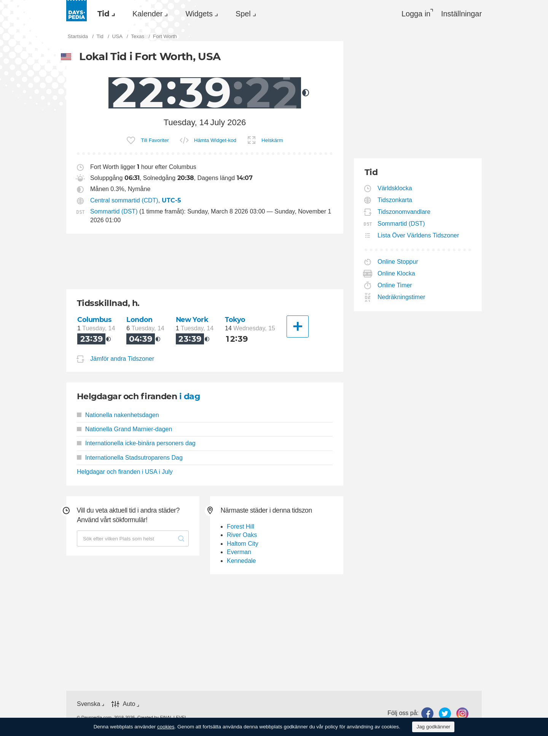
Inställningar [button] (461, 14)
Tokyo (235, 319)
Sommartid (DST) (113, 211)
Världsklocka (395, 188)
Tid (103, 13)
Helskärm (272, 140)
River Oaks (242, 535)
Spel (243, 14)
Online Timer (395, 285)
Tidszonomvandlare (404, 212)
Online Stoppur (398, 261)
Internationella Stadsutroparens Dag (130, 457)
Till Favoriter (155, 140)
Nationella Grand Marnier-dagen (124, 429)
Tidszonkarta (395, 200)
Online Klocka (396, 273)
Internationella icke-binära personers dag (136, 443)
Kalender (147, 14)
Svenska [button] (88, 704)
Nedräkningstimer (401, 297)
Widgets (199, 14)
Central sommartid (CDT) (124, 200)
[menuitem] (104, 13)
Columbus (94, 319)
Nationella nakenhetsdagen (118, 415)
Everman (239, 552)
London (139, 319)
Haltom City (242, 543)
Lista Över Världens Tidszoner (418, 235)
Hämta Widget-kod (215, 140)
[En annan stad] (298, 326)
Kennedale (241, 561)
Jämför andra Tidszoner (122, 358)
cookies (166, 727)
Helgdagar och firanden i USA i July (125, 471)
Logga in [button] (415, 14)
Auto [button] (129, 704)
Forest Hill (240, 526)
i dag (189, 396)
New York (192, 319)
